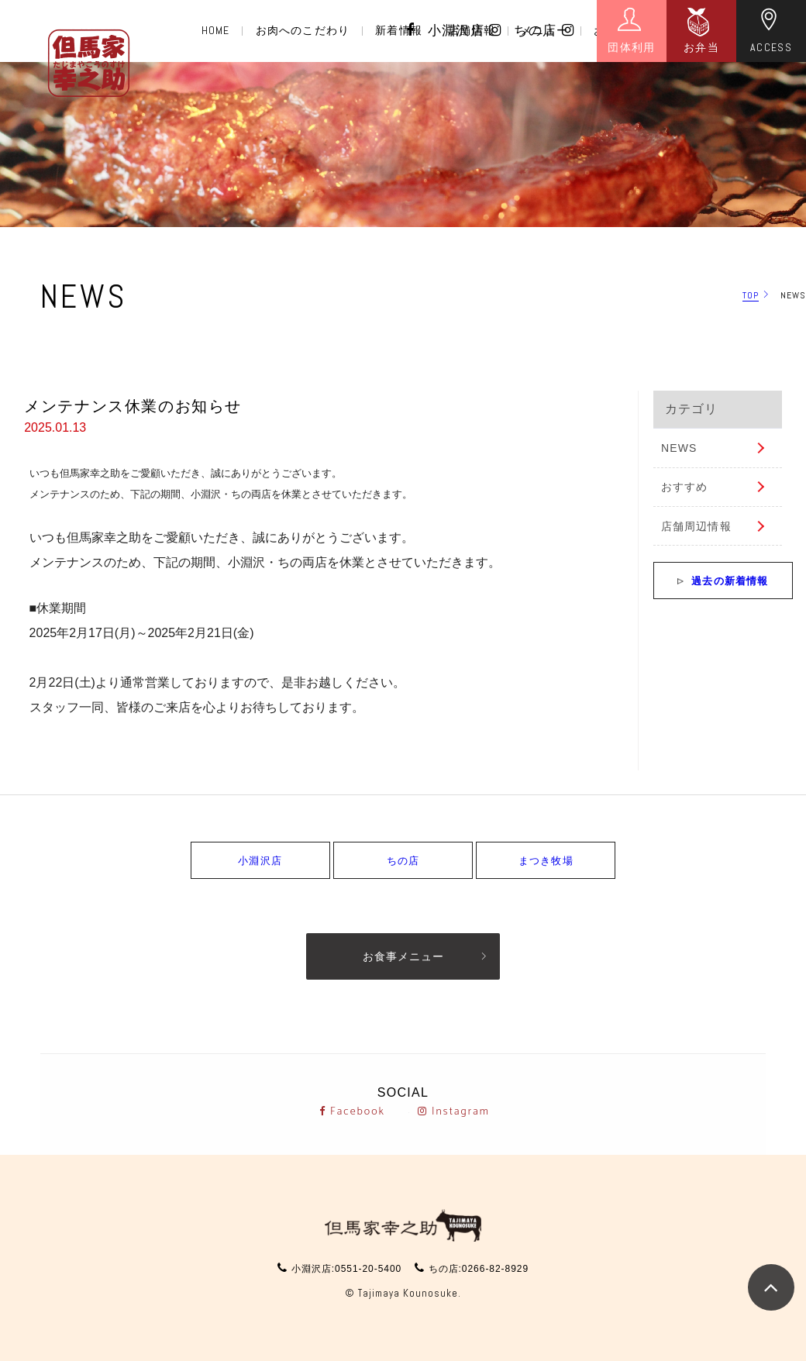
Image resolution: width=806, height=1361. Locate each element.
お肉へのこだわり (303, 30)
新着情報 (398, 30)
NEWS (679, 448)
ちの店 (544, 30)
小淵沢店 (465, 30)
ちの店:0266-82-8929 (479, 1268)
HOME (215, 30)
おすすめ (684, 487)
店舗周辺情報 (696, 526)
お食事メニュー (403, 956)
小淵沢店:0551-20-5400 (346, 1268)
